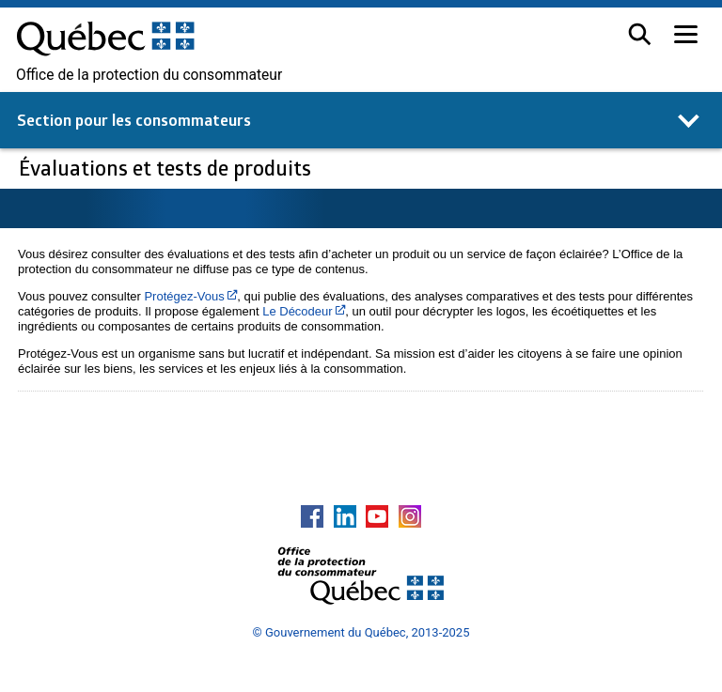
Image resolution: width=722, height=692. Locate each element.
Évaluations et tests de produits (167, 167)
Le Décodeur (303, 311)
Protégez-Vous (190, 296)
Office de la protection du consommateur (149, 75)
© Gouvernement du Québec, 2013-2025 (361, 632)
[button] (639, 34)
